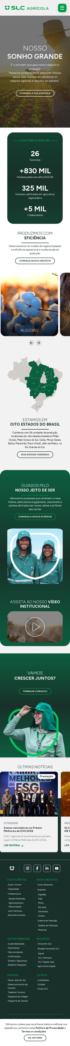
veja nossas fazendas (35, 454)
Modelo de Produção (48, 925)
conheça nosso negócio (35, 260)
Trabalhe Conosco (35, 691)
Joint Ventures (15, 911)
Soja (40, 898)
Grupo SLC (43, 988)
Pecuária (42, 907)
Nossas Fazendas (17, 898)
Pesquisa (42, 929)
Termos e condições (33, 1031)
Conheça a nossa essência (35, 516)
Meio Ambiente (15, 952)
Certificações (14, 956)
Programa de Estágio (18, 996)
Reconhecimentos (16, 915)
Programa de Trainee (18, 1001)
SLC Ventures (45, 957)
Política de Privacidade (50, 1028)
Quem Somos (14, 884)
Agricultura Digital (46, 966)
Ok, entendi (35, 1037)
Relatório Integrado (17, 965)
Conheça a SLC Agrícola (35, 93)
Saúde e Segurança (17, 960)
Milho (40, 903)
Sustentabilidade (16, 943)
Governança (13, 948)
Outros (41, 916)
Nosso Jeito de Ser (17, 980)
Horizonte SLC (45, 943)
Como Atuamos (45, 884)
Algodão (42, 894)
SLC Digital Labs (46, 962)
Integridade (13, 889)
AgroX (41, 953)
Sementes (43, 911)
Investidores (43, 980)
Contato (41, 984)
